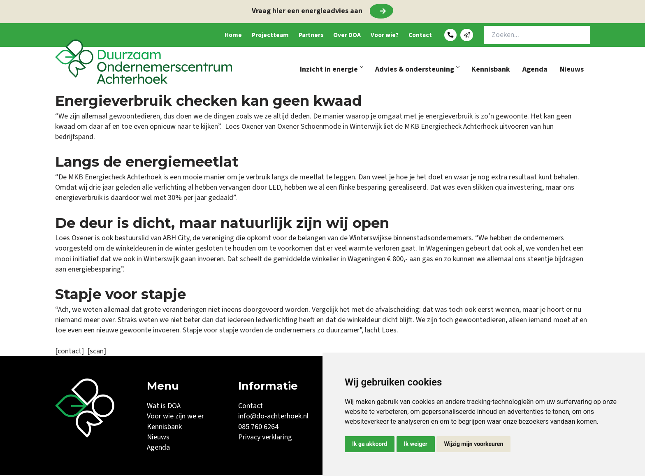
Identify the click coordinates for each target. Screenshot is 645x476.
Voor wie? (371, 35)
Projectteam (237, 35)
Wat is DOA (164, 407)
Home (193, 35)
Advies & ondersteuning (417, 70)
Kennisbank (490, 70)
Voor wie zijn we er (175, 417)
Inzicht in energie (331, 70)
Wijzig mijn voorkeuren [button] (473, 444)
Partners (284, 35)
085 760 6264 (258, 428)
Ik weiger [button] (415, 444)
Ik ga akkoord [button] (369, 444)
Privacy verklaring (265, 438)
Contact (412, 35)
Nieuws (572, 70)
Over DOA (326, 35)
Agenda (535, 70)
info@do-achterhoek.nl (273, 417)
